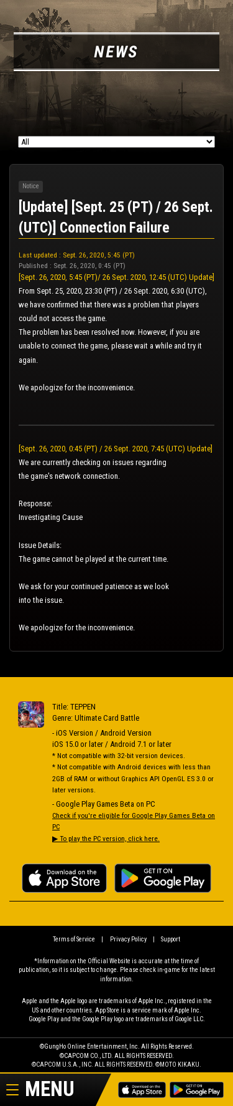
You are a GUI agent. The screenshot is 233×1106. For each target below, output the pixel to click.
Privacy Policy (128, 939)
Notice (30, 186)
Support (170, 939)
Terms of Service (74, 939)
